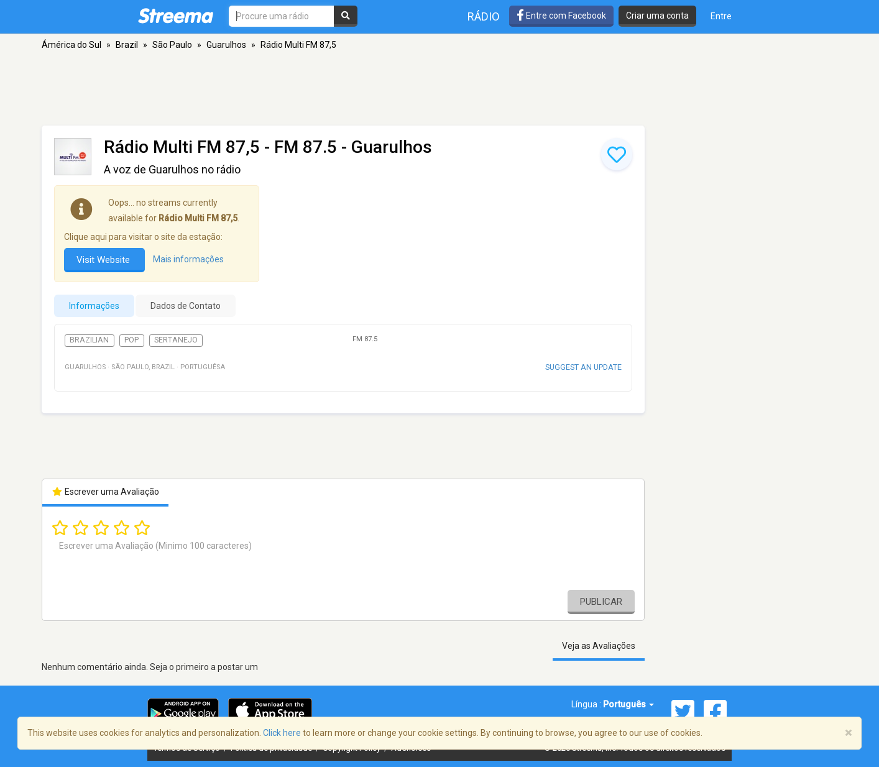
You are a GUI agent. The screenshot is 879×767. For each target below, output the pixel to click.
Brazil (127, 45)
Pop (131, 340)
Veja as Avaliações (598, 646)
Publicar (601, 601)
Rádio (483, 16)
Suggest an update (583, 367)
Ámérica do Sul (71, 45)
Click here (282, 733)
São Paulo (172, 45)
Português (628, 704)
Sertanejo (176, 340)
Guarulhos (226, 45)
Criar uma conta (657, 16)
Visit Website (104, 259)
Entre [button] (721, 16)
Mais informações (188, 259)
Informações (94, 306)
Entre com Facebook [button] (561, 16)
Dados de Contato (185, 306)
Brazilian (89, 340)
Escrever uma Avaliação (105, 492)
